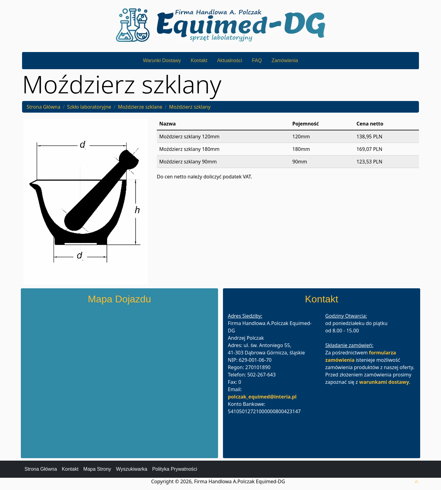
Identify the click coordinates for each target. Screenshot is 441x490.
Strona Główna (43, 106)
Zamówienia (285, 60)
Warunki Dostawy (162, 60)
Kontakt (199, 60)
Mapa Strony (97, 469)
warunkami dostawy (384, 382)
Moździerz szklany (189, 106)
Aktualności (229, 60)
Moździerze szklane (140, 106)
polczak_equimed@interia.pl (262, 396)
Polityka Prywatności (174, 469)
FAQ (257, 60)
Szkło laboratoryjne (89, 106)
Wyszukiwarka (131, 469)
